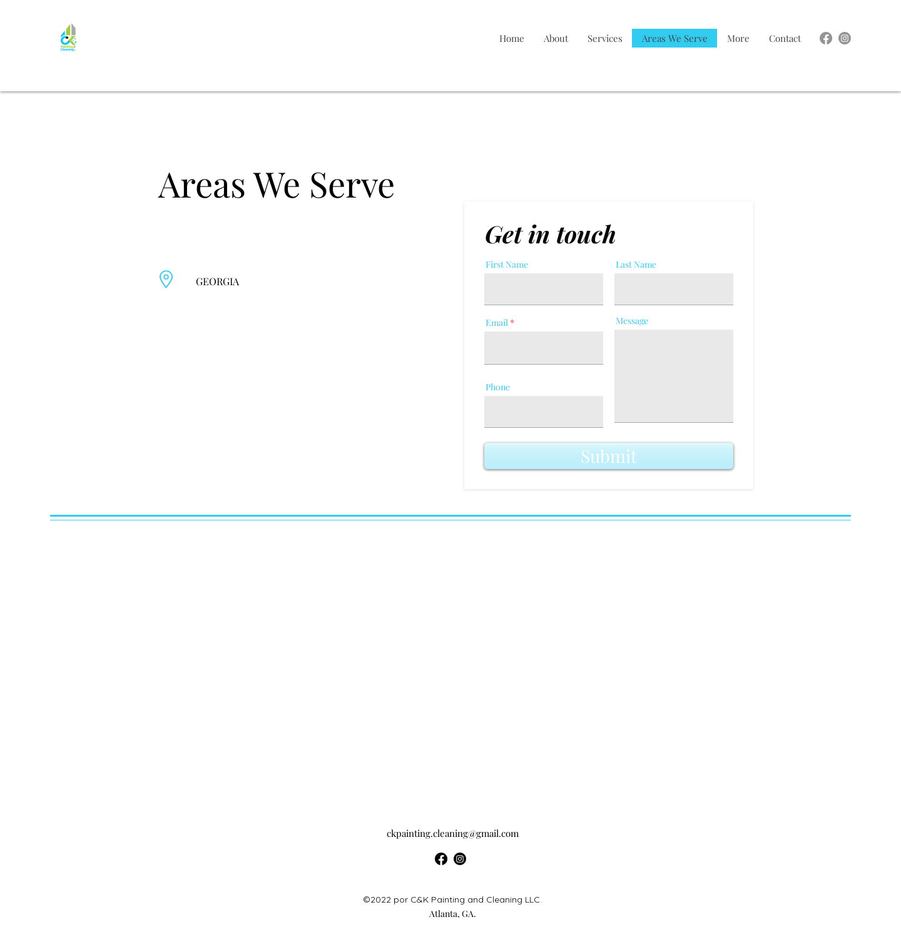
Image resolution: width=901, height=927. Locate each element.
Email (497, 322)
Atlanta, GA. (452, 913)
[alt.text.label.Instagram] (844, 38)
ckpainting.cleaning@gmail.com (453, 833)
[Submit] (608, 456)
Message (632, 321)
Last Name (636, 264)
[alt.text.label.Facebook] (826, 38)
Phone (498, 387)
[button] (738, 38)
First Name (507, 264)
